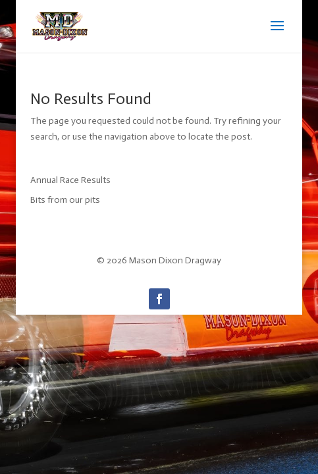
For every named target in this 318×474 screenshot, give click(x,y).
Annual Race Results (70, 180)
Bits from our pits (65, 199)
